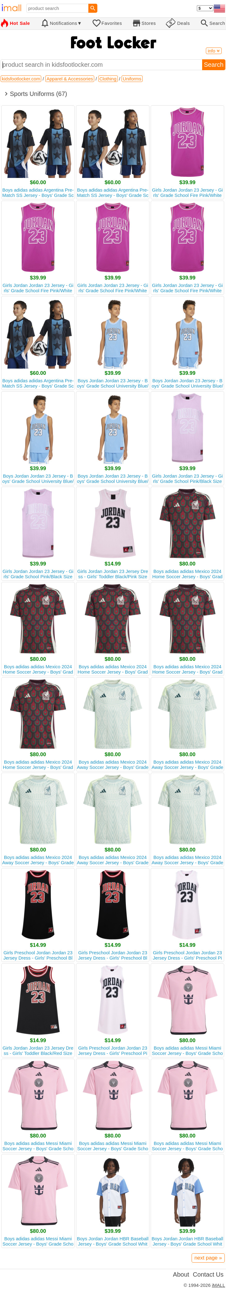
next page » (208, 1258)
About (181, 1274)
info (213, 50)
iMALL (218, 1285)
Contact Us (208, 1274)
